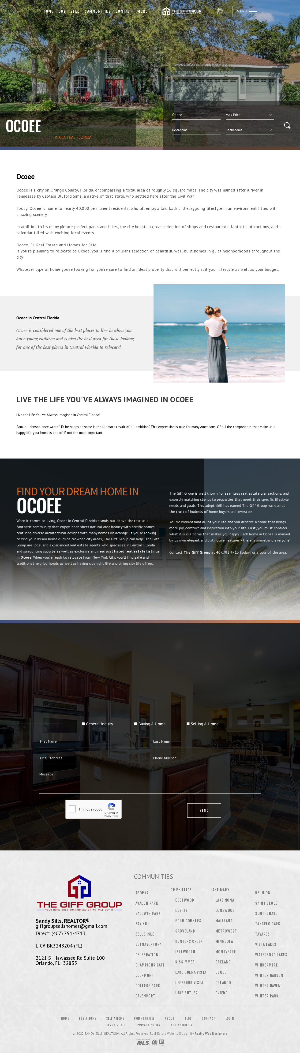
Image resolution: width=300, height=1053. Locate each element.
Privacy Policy (149, 1025)
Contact (124, 11)
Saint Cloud (266, 903)
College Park (147, 985)
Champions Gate (150, 965)
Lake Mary (220, 890)
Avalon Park (146, 903)
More (142, 11)
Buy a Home (87, 1018)
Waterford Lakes (271, 954)
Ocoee (221, 972)
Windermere (266, 965)
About (170, 1018)
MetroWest (226, 931)
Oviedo (221, 993)
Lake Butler (186, 993)
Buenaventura (148, 944)
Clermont (144, 975)
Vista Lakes (266, 944)
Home (48, 11)
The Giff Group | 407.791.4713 (182, 11)
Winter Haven (268, 985)
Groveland (185, 931)
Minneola (224, 941)
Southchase (266, 913)
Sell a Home (115, 1018)
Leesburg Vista (189, 982)
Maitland (224, 920)
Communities (97, 11)
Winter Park (267, 996)
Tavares (262, 934)
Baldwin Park (148, 913)
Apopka (142, 893)
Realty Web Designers (211, 1034)
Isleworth (185, 951)
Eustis (181, 910)
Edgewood (184, 900)
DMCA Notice (117, 1025)
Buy (62, 11)
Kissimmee (185, 962)
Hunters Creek (189, 941)
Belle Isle (144, 934)
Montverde (225, 951)
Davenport (145, 996)
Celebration (147, 954)
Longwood (225, 910)
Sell (75, 11)
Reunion (262, 893)
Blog (188, 1018)
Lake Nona (224, 900)
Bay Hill (142, 923)
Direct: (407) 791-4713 (61, 933)
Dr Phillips (181, 890)
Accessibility (182, 1025)
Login (229, 1018)
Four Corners (188, 920)
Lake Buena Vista (190, 972)
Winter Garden (269, 975)
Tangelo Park (267, 923)
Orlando (223, 982)
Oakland (223, 962)
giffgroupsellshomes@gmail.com (71, 926)
